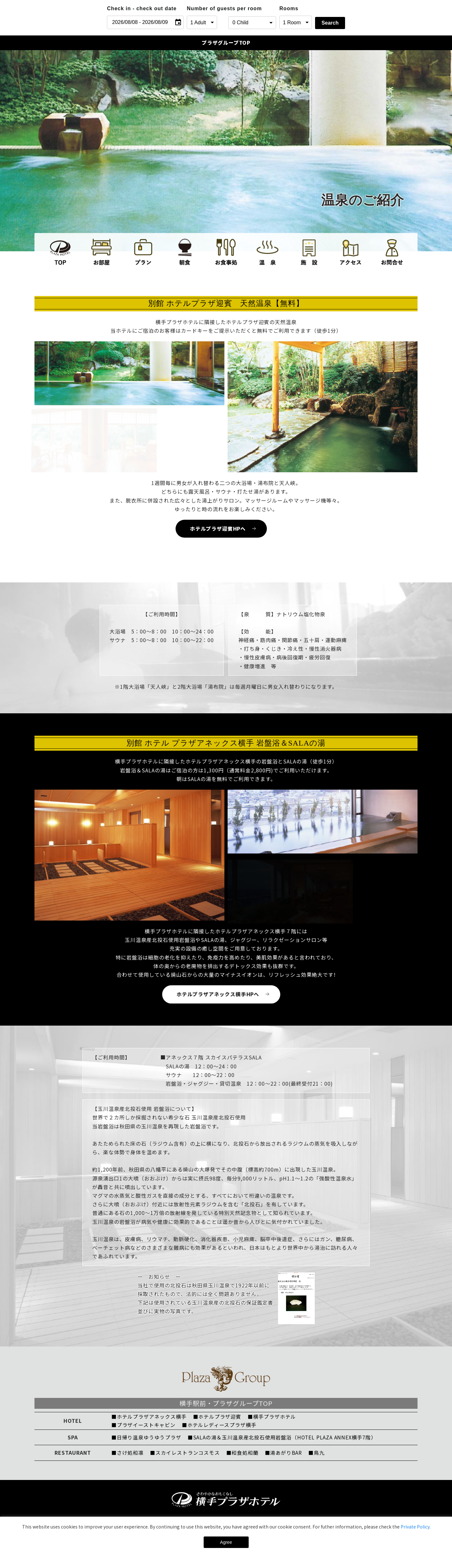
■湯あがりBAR (285, 1454)
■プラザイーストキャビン (143, 1426)
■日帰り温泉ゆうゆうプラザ (146, 1439)
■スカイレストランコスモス (185, 1454)
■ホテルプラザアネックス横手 (149, 1418)
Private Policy (415, 1526)
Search (329, 23)
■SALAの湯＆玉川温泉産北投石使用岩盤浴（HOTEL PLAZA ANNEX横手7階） (284, 1439)
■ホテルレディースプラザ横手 (220, 1426)
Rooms (288, 8)
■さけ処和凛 (127, 1454)
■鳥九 (318, 1454)
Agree (226, 1542)
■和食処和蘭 (243, 1454)
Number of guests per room (206, 8)
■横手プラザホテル (273, 1418)
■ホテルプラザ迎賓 (218, 1418)
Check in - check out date (142, 8)
